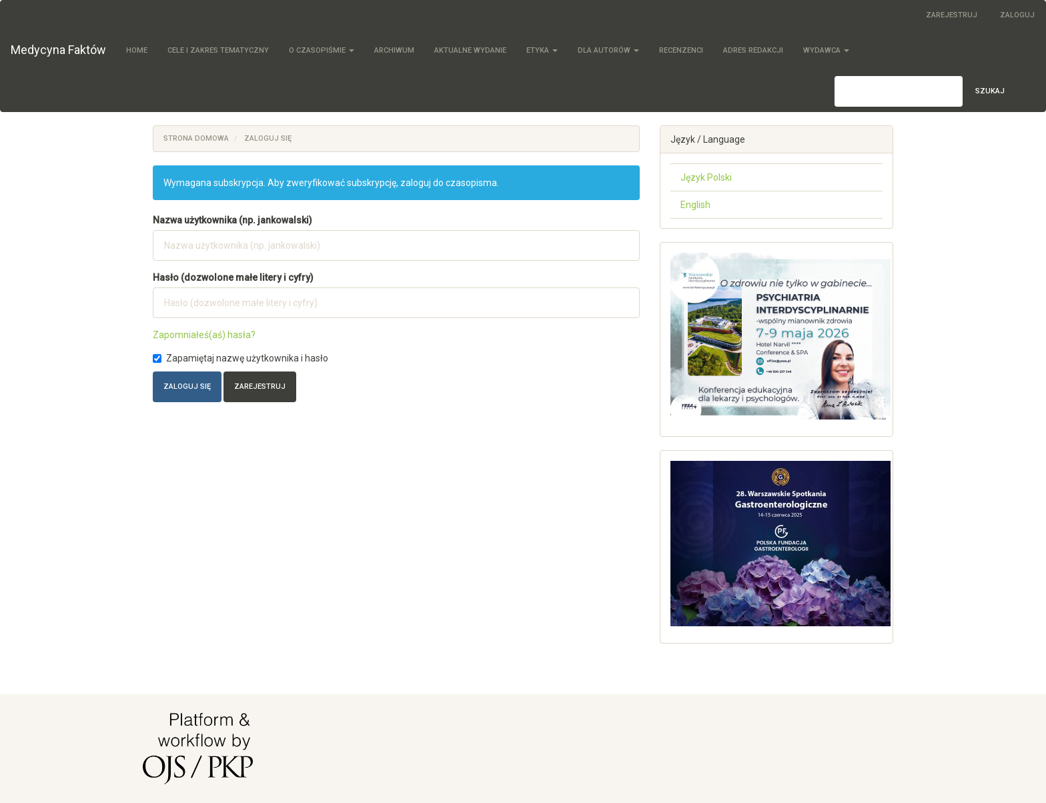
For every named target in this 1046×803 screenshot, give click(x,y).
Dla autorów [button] (608, 50)
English (695, 204)
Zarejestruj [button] (260, 386)
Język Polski (706, 177)
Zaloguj (1017, 15)
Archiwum (394, 50)
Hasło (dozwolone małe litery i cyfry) (233, 277)
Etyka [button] (542, 50)
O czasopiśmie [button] (321, 50)
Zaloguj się (187, 386)
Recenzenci (681, 50)
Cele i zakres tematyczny (218, 50)
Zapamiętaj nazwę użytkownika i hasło (240, 358)
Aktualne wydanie (470, 50)
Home (136, 50)
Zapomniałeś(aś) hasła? (204, 334)
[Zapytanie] (899, 91)
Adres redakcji (753, 50)
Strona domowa (196, 138)
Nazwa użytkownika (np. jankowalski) (232, 220)
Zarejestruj (951, 15)
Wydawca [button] (826, 50)
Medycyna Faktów (58, 50)
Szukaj (990, 91)
